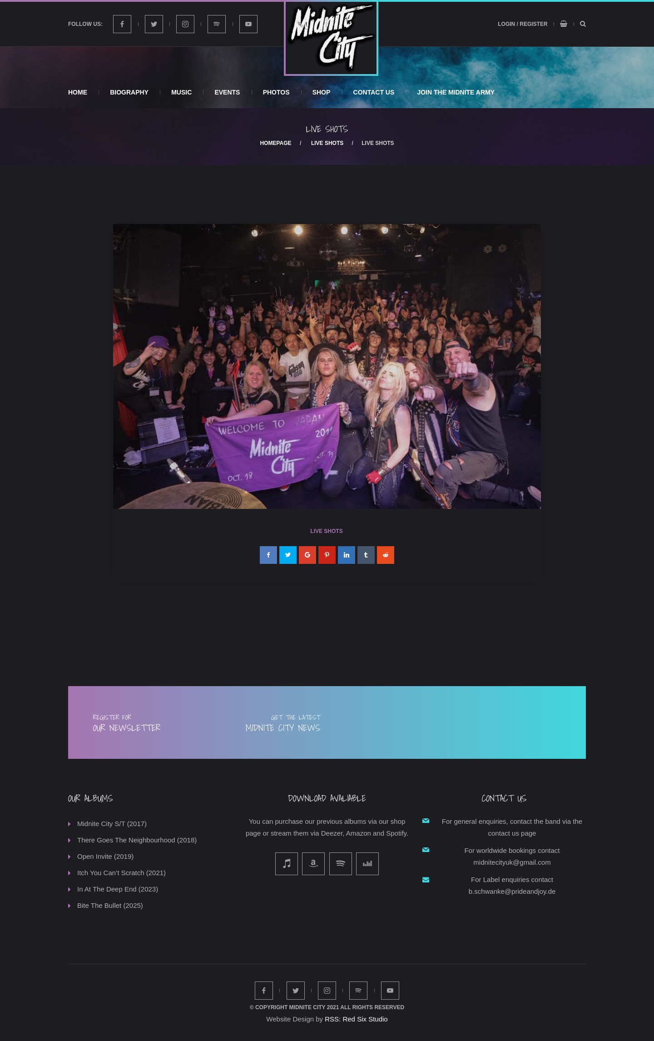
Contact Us (374, 92)
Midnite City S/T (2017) (112, 823)
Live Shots (327, 143)
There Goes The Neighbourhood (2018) (137, 840)
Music (181, 92)
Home (77, 92)
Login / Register (522, 24)
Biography (129, 92)
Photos (276, 92)
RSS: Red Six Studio (356, 1019)
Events (227, 92)
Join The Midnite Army (456, 92)
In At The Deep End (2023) (117, 889)
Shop (321, 92)
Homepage (275, 143)
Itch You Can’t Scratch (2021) (121, 873)
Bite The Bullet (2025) (110, 905)
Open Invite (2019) (105, 856)
